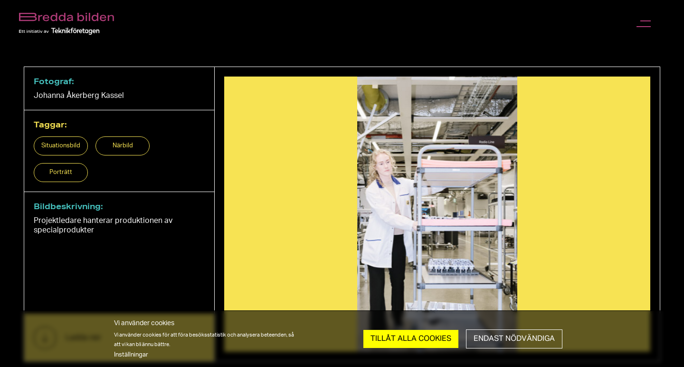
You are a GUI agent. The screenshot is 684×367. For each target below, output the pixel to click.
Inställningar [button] (131, 354)
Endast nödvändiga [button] (514, 339)
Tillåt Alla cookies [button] (410, 339)
